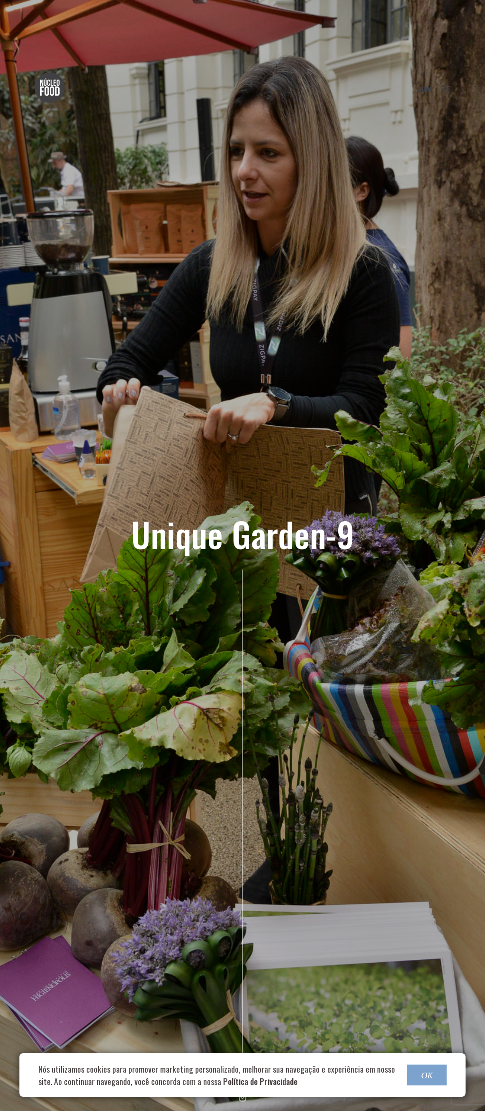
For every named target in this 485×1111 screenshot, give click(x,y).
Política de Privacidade (260, 1081)
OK (426, 1075)
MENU (433, 89)
